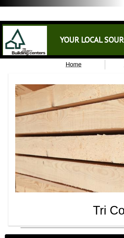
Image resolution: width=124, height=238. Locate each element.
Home (73, 64)
